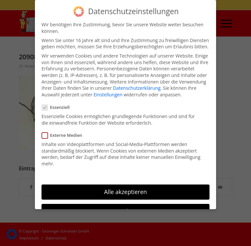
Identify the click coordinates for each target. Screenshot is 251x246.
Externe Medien (65, 135)
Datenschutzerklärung (136, 88)
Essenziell (58, 107)
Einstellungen (108, 94)
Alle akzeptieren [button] (125, 191)
